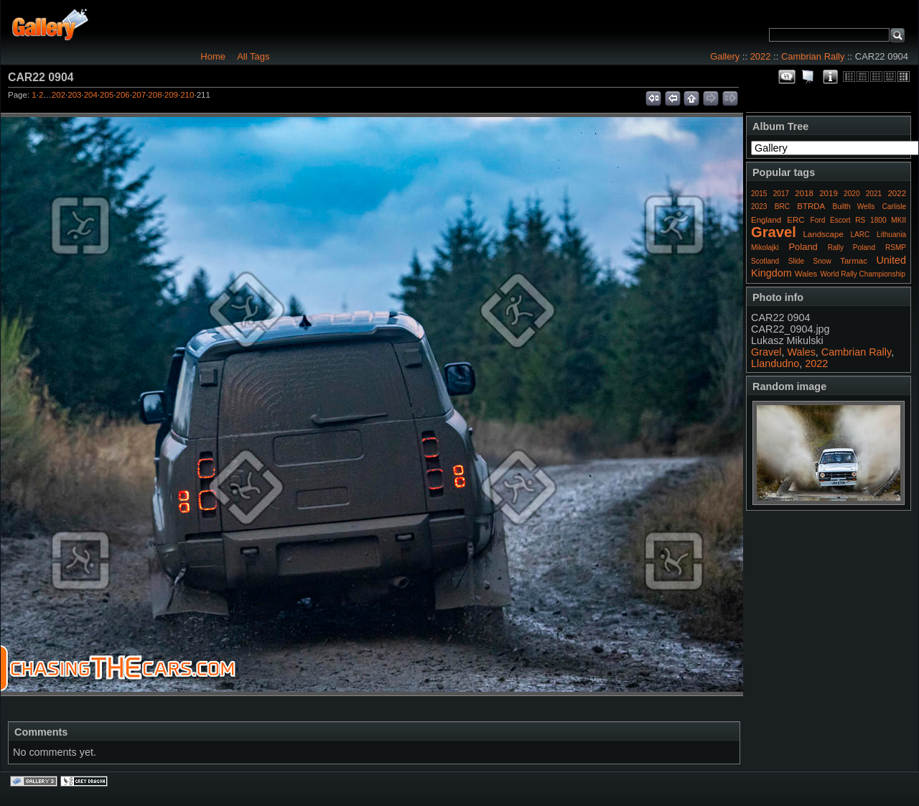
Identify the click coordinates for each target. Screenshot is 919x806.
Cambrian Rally (813, 56)
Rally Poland (851, 247)
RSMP (895, 247)
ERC (795, 220)
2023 (759, 206)
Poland (802, 246)
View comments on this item (787, 77)
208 (155, 95)
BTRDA (811, 206)
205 (106, 95)
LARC (860, 234)
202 (58, 95)
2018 (804, 193)
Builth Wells (853, 206)
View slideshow (808, 77)
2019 (828, 193)
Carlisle (894, 206)
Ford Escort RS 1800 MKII (858, 220)
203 (74, 95)
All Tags (253, 56)
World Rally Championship (862, 274)
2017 (781, 194)
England (766, 220)
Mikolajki (765, 247)
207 (139, 95)
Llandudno (775, 363)
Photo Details (830, 77)
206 (123, 95)
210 (187, 95)
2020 (851, 194)
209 (171, 95)
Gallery (725, 56)
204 (91, 95)
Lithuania (891, 234)
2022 (760, 56)
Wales (806, 273)
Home (212, 56)
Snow (822, 261)
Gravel (773, 232)
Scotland (765, 261)
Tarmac (853, 260)
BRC (782, 206)
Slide (796, 261)
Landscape (823, 234)
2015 (759, 194)
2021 (874, 194)
